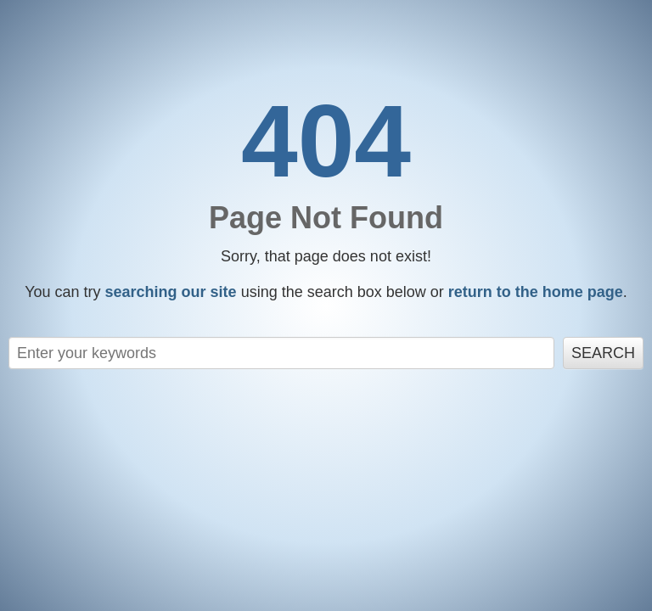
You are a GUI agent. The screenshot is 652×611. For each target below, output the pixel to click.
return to (535, 291)
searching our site (171, 291)
